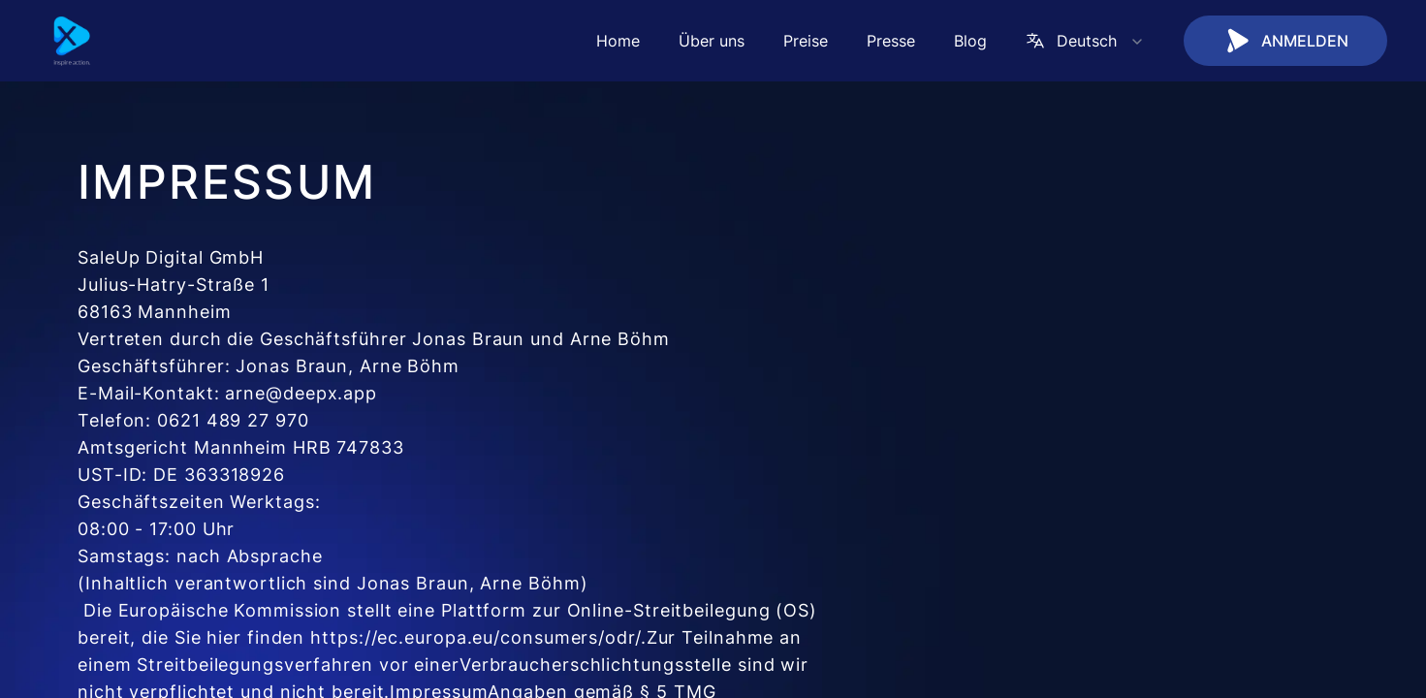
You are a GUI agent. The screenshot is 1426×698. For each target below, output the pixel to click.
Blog (970, 40)
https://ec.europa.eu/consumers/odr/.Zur (493, 637)
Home (618, 40)
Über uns (712, 40)
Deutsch (1085, 40)
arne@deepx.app (301, 393)
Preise (805, 40)
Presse (891, 40)
